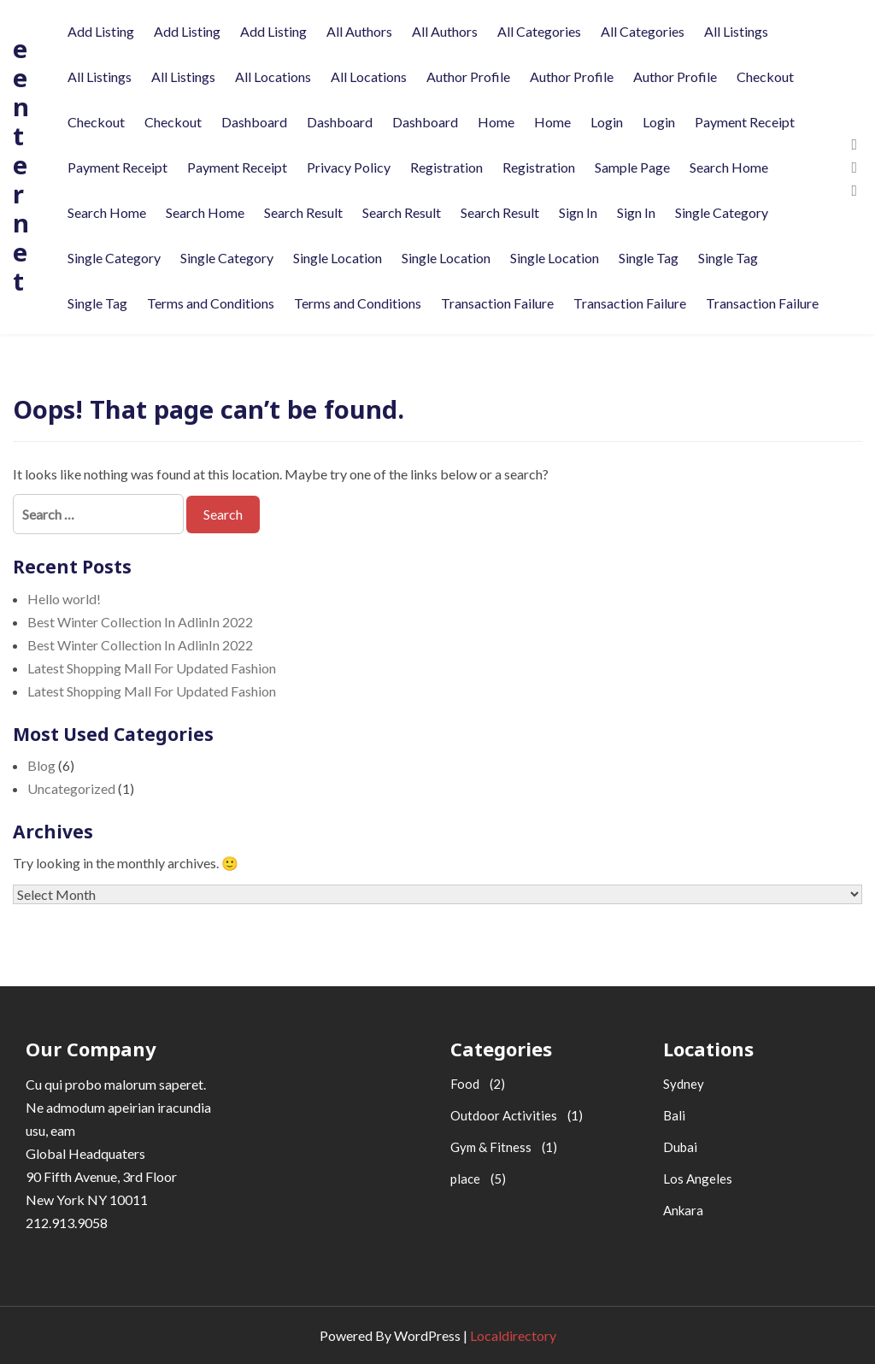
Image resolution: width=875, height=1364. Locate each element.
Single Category (721, 212)
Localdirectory (513, 1335)
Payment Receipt (745, 122)
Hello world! (64, 599)
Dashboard (254, 122)
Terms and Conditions (210, 303)
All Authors (359, 31)
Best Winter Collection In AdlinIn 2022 (140, 622)
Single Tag (648, 258)
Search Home (729, 167)
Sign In (578, 212)
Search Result (303, 212)
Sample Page (632, 167)
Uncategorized (71, 788)
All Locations (273, 76)
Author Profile (468, 76)
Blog (41, 765)
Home (496, 122)
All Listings (736, 31)
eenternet (21, 164)
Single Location (337, 258)
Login (606, 122)
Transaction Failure (497, 303)
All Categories (539, 31)
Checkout (765, 76)
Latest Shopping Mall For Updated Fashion (151, 668)
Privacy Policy (349, 167)
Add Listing (101, 31)
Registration (446, 167)
